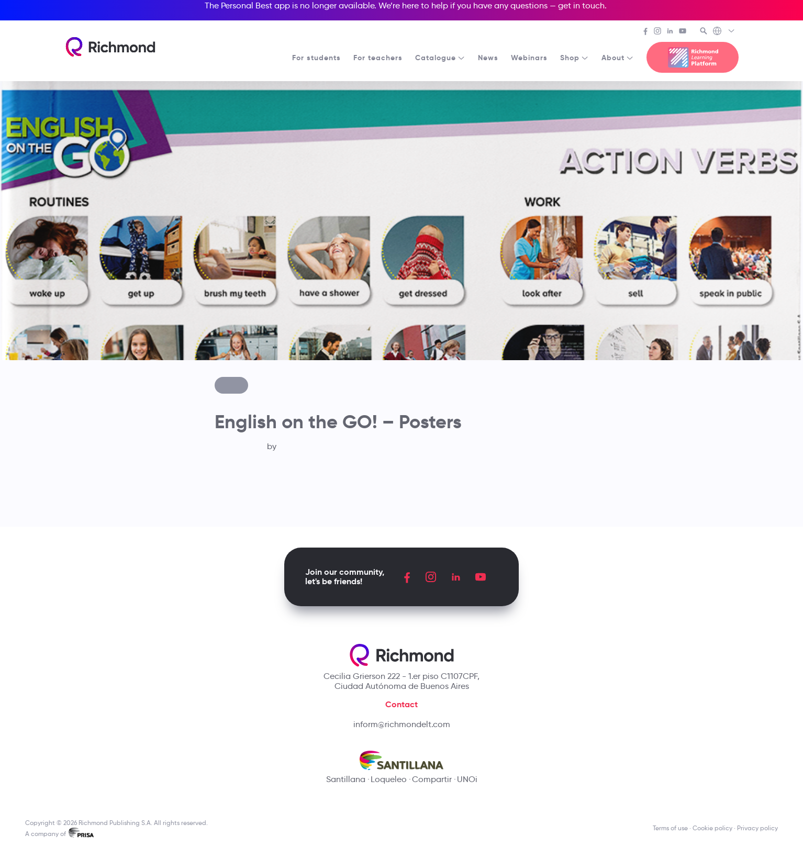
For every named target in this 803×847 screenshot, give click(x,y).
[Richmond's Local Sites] (724, 32)
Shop (574, 57)
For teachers (378, 57)
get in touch (581, 5)
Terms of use (670, 828)
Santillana (345, 779)
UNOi (467, 779)
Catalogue (440, 57)
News (488, 57)
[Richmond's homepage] (110, 47)
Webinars (529, 57)
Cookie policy (712, 828)
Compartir (432, 779)
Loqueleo (389, 779)
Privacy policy (757, 828)
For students (316, 57)
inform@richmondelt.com (401, 724)
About (617, 57)
